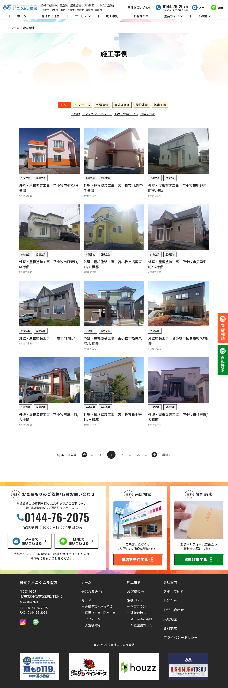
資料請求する (198, 559)
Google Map (29, 601)
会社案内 (170, 582)
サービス (83, 16)
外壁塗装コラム (141, 625)
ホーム (21, 16)
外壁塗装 (102, 104)
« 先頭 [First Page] (72, 454)
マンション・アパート (97, 114)
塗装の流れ (138, 612)
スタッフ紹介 (173, 591)
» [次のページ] (154, 455)
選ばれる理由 (50, 16)
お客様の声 (141, 16)
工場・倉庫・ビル (126, 114)
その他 (204, 16)
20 (138, 454)
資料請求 (170, 628)
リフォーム (82, 104)
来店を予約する (137, 559)
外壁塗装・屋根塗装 (98, 606)
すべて (64, 104)
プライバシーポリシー (180, 637)
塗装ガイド (173, 16)
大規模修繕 (122, 104)
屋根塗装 (142, 104)
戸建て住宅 (147, 114)
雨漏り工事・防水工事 (100, 612)
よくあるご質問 (141, 619)
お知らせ (170, 600)
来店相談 (170, 619)
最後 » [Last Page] (166, 454)
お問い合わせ (173, 609)
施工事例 (112, 16)
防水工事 (160, 104)
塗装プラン (138, 606)
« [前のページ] (84, 455)
